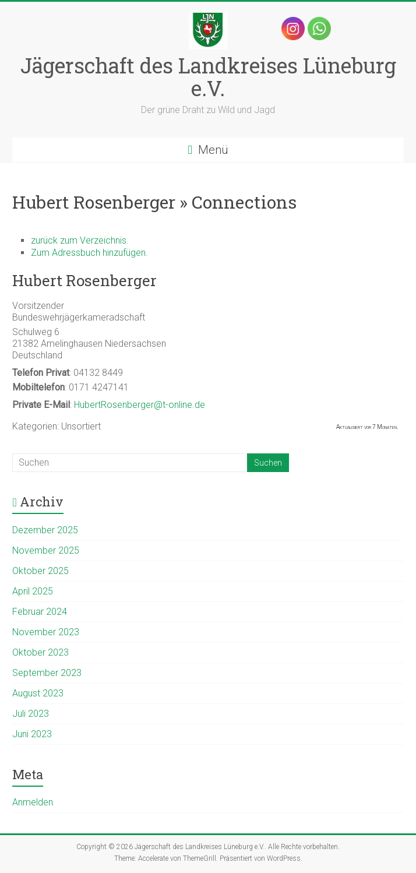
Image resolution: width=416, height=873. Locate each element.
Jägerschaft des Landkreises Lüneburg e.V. (208, 76)
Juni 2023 (32, 734)
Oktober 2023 (40, 652)
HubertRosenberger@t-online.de (139, 404)
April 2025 (32, 591)
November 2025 (45, 550)
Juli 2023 (30, 713)
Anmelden (32, 802)
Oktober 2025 (40, 570)
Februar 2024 (39, 611)
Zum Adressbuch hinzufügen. (89, 252)
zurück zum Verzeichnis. (80, 240)
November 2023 (45, 632)
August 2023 (38, 693)
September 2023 (47, 672)
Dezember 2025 (45, 530)
